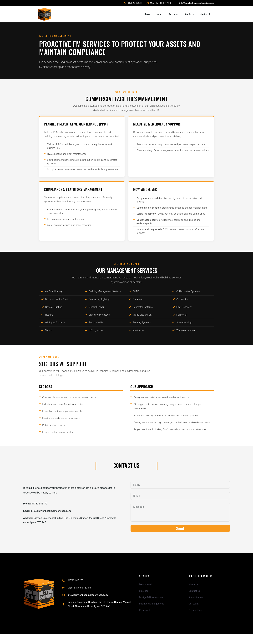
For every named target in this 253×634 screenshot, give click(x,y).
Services (173, 14)
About (159, 14)
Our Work (189, 14)
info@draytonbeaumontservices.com (197, 3)
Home (147, 14)
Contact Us (206, 14)
